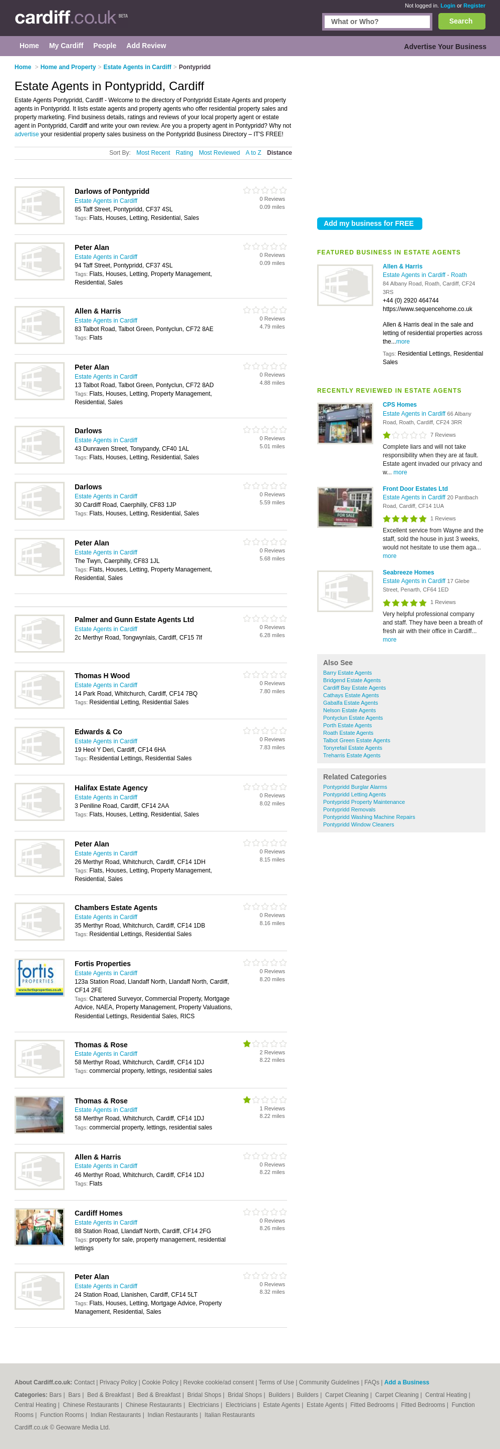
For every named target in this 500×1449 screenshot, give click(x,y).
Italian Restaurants (229, 1414)
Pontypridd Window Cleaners (358, 824)
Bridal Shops (205, 1394)
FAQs (371, 1382)
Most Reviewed (219, 152)
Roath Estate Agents (348, 733)
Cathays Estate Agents (351, 695)
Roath (459, 274)
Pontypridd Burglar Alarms (355, 787)
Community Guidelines (329, 1382)
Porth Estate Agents (347, 725)
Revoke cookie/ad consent (218, 1382)
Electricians (204, 1404)
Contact (84, 1382)
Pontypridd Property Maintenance (364, 802)
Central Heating (447, 1394)
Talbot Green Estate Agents (356, 740)
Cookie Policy (160, 1382)
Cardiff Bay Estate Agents (354, 688)
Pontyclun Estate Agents (353, 718)
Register (474, 6)
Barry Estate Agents (347, 673)
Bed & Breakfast (109, 1394)
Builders (280, 1394)
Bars (56, 1394)
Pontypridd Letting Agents (354, 794)
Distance (279, 152)
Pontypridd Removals (349, 809)
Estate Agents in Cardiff (415, 274)
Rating (184, 152)
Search (461, 21)
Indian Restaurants (117, 1414)
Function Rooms (63, 1414)
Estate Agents (282, 1404)
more (403, 341)
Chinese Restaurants (92, 1404)
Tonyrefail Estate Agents (352, 748)
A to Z (253, 152)
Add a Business (406, 1382)
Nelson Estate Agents (349, 710)
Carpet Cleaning (347, 1394)
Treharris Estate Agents (352, 755)
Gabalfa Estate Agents (350, 703)
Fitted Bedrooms (373, 1404)
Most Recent (153, 152)
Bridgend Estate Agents (352, 680)
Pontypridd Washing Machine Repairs (369, 817)
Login (447, 6)
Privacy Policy (118, 1382)
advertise (27, 134)
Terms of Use (276, 1382)
